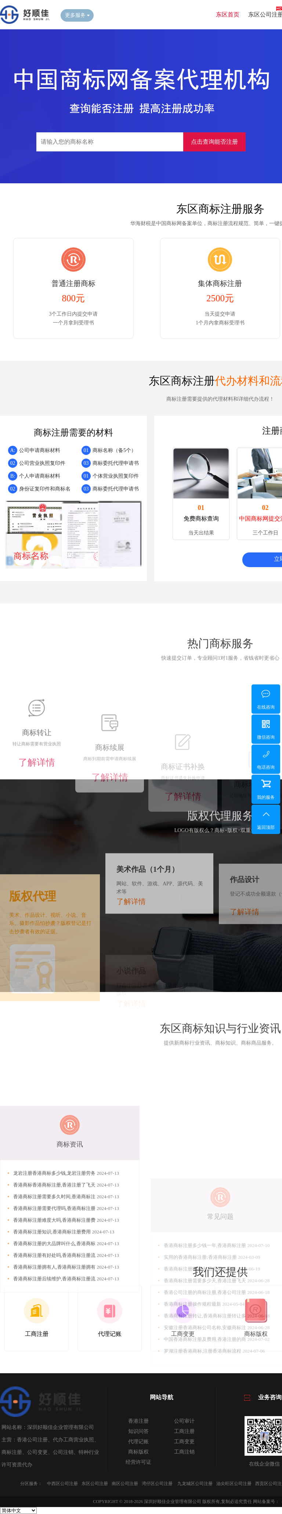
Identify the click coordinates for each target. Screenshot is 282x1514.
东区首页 (227, 14)
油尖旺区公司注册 (234, 1483)
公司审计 (184, 1421)
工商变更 (184, 1441)
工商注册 (184, 1431)
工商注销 (184, 1452)
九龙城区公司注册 (195, 1483)
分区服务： (31, 1483)
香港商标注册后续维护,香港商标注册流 (55, 1396)
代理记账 (138, 1441)
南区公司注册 (125, 1483)
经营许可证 (138, 1462)
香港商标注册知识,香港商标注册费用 (52, 1349)
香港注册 (138, 1421)
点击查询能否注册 (214, 142)
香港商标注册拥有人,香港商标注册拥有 (55, 1385)
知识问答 (138, 1431)
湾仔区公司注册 (157, 1483)
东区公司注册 (95, 1483)
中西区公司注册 (62, 1483)
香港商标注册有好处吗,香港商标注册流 (55, 1373)
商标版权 (138, 1452)
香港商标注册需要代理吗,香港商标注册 (55, 1326)
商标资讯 (70, 1262)
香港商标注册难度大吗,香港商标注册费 (55, 1338)
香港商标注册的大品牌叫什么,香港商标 (55, 1361)
